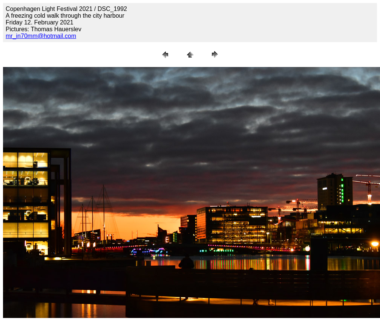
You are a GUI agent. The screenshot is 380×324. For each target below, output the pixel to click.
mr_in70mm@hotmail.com (41, 36)
